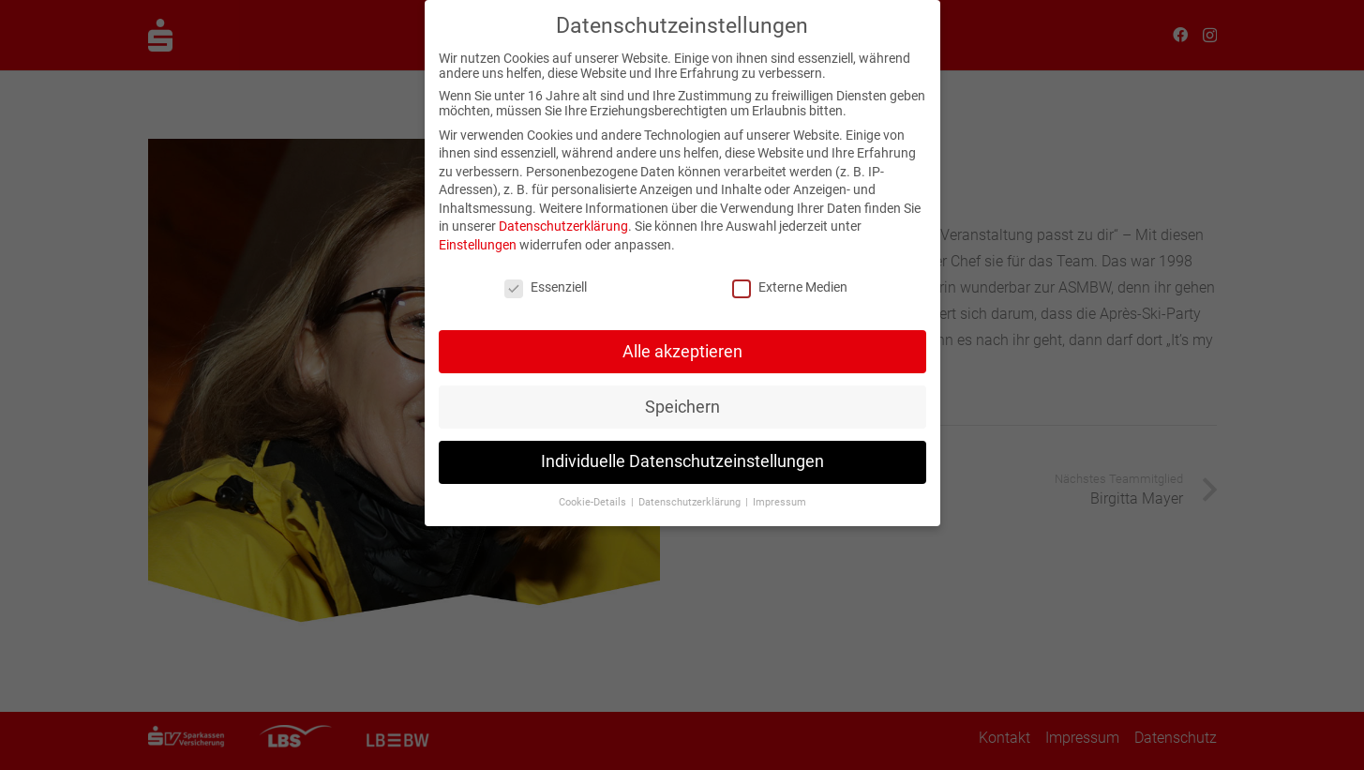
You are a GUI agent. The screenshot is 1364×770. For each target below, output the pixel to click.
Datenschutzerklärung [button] (690, 497)
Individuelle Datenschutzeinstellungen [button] (682, 456)
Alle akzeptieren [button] (682, 346)
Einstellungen (478, 239)
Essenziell (545, 281)
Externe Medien (789, 281)
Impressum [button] (779, 497)
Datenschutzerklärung (563, 221)
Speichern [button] (682, 401)
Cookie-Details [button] (594, 497)
